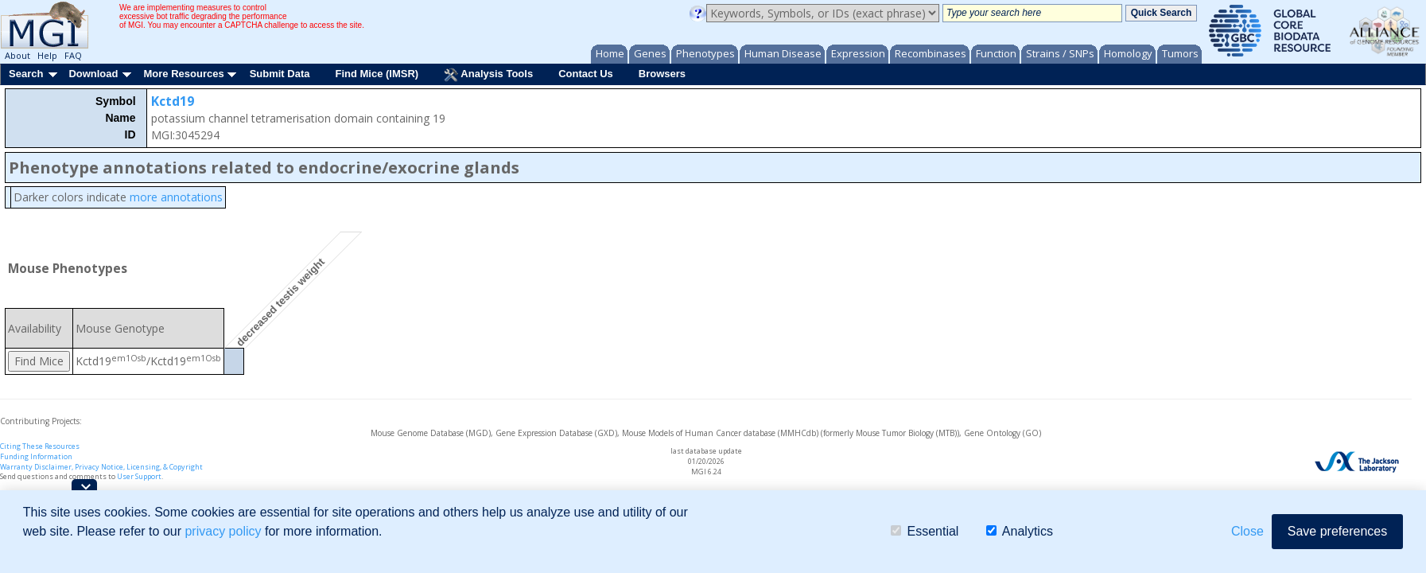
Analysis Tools (488, 75)
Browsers (662, 74)
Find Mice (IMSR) (376, 74)
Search (26, 74)
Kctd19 (172, 101)
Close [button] (1247, 531)
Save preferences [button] (1337, 531)
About (17, 55)
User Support (139, 476)
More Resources (183, 74)
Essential (924, 531)
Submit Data (280, 74)
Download (93, 74)
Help (47, 55)
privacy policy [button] (223, 531)
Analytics (1019, 531)
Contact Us (585, 74)
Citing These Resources (40, 446)
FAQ (73, 55)
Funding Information (36, 456)
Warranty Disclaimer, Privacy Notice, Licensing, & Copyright (101, 467)
